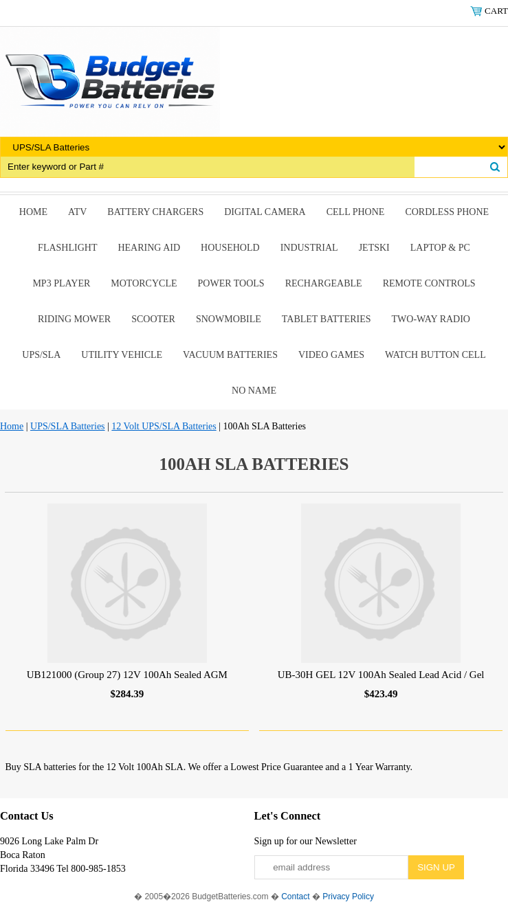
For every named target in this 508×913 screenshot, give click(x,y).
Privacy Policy (348, 896)
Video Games (331, 355)
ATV (77, 212)
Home (33, 212)
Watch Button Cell (435, 355)
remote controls (429, 283)
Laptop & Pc (440, 248)
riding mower (74, 319)
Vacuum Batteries (230, 355)
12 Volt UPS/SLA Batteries (163, 426)
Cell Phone (356, 212)
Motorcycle (144, 283)
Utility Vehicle (121, 355)
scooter (153, 319)
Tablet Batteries (326, 319)
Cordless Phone (447, 212)
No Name (254, 390)
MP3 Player (61, 283)
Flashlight (67, 248)
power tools (231, 283)
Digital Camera (265, 212)
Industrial (309, 248)
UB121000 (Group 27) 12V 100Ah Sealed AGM (127, 674)
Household (230, 248)
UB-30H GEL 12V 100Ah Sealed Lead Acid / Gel (381, 674)
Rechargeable (323, 283)
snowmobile (228, 319)
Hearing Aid (149, 248)
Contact (295, 896)
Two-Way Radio (431, 319)
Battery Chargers (155, 212)
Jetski (374, 248)
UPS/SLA (41, 355)
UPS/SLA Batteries (67, 426)
